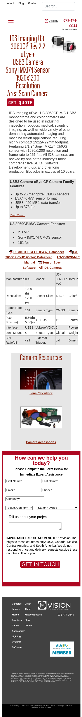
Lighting (16, 636)
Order (28, 603)
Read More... (17, 215)
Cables (15, 625)
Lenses (16, 609)
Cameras (17, 603)
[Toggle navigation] (8, 21)
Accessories (18, 631)
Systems (16, 642)
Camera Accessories (41, 442)
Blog (21, 3)
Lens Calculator (41, 393)
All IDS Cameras (50, 267)
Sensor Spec (49, 262)
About (10, 3)
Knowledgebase (33, 614)
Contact (32, 3)
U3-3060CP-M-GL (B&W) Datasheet (36, 252)
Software (29, 267)
